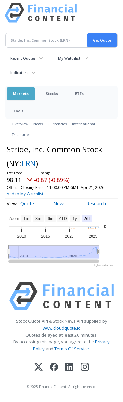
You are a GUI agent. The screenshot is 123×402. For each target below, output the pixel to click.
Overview (20, 123)
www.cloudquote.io (62, 328)
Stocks (52, 93)
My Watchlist (69, 58)
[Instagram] (85, 367)
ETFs (79, 93)
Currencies (57, 123)
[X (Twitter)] (38, 367)
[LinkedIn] (69, 367)
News (38, 123)
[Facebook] (54, 367)
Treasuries (21, 134)
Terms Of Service (71, 349)
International (83, 123)
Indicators (19, 72)
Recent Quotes (23, 58)
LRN (28, 163)
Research (96, 203)
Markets (21, 93)
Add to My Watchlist (25, 194)
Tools (18, 110)
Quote (27, 203)
